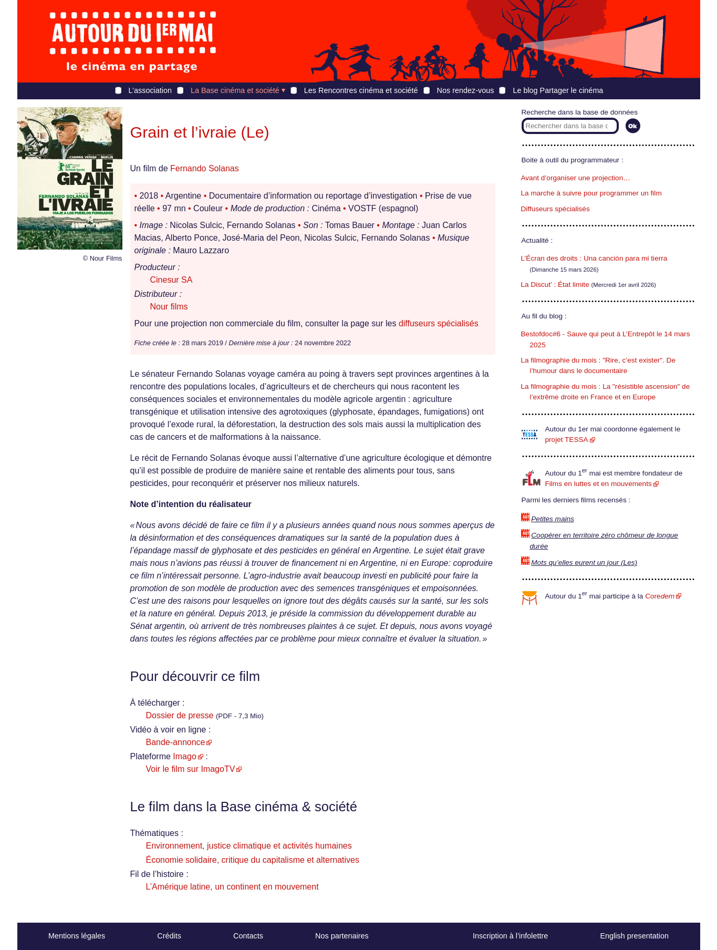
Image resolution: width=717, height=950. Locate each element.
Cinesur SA (171, 279)
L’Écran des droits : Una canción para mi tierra (594, 258)
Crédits (169, 936)
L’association (150, 90)
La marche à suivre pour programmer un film (591, 193)
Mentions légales (76, 936)
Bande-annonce (175, 742)
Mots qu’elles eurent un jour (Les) (584, 562)
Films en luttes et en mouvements (598, 484)
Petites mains (552, 519)
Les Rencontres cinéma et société (361, 90)
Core (659, 596)
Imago (184, 756)
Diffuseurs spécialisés (555, 209)
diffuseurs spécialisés (439, 323)
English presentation (634, 936)
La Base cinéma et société (235, 90)
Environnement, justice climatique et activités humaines (249, 845)
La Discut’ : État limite (555, 284)
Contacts (248, 936)
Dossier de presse (180, 715)
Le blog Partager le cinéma (558, 90)
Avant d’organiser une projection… (575, 178)
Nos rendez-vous (465, 90)
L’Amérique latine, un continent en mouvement (232, 886)
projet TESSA (566, 439)
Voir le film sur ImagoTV (190, 769)
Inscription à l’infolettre (510, 936)
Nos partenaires (342, 936)
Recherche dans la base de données (580, 112)
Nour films (169, 306)
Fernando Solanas (204, 168)
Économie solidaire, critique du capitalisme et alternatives (252, 859)
